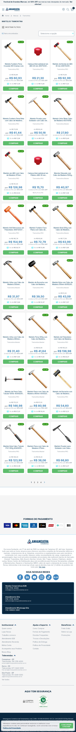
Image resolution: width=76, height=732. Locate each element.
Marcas (15, 16)
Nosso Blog (6, 652)
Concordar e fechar (66, 725)
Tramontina (26, 16)
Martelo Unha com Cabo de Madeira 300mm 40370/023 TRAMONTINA (13, 284)
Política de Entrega (40, 642)
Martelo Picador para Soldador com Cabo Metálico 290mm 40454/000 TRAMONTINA (63, 449)
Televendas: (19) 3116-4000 (12, 661)
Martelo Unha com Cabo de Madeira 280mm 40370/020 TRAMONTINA (13, 339)
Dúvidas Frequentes (40, 635)
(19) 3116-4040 (12, 599)
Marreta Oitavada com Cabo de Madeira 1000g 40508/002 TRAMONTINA (62, 175)
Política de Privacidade (41, 645)
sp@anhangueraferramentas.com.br (12, 676)
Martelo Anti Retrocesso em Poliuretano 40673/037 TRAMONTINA (13, 230)
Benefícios (67, 625)
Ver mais (42, 567)
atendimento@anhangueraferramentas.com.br (18, 601)
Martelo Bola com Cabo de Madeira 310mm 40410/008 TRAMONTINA (62, 284)
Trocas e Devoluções (41, 638)
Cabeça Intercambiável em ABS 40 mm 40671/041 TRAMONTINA (38, 66)
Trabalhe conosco (9, 635)
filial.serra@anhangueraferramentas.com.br (14, 670)
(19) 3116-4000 (12, 588)
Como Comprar (38, 628)
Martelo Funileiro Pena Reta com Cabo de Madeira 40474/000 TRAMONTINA (13, 120)
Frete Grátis (65, 628)
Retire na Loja (66, 632)
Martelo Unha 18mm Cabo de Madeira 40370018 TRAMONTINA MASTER (62, 120)
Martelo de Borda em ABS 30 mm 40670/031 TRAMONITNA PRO (62, 66)
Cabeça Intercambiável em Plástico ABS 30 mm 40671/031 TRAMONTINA (38, 175)
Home (7, 16)
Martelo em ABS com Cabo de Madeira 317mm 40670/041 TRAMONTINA (13, 175)
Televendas (9, 655)
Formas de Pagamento (41, 632)
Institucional (9, 625)
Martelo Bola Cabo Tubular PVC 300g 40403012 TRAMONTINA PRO (13, 448)
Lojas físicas (6, 632)
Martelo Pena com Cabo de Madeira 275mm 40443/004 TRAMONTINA (38, 448)
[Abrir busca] (68, 9)
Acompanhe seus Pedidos (12, 649)
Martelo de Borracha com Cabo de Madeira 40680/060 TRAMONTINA (62, 393)
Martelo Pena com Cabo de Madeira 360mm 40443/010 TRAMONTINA (38, 393)
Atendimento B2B (8, 638)
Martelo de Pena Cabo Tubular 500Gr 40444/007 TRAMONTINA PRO (13, 393)
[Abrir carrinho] (72, 9)
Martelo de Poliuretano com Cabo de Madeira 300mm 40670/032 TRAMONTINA (62, 340)
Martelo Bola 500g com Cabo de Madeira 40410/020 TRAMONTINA (62, 230)
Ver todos (5, 680)
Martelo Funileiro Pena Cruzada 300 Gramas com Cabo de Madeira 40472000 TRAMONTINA (13, 67)
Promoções (65, 635)
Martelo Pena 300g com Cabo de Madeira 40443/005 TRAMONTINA (38, 339)
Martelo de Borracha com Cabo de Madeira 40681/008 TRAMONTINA (38, 284)
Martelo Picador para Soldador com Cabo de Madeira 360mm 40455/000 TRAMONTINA (38, 121)
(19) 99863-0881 (12, 610)
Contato (36, 649)
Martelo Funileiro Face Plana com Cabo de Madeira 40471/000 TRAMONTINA (38, 231)
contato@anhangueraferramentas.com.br (16, 590)
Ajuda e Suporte (42, 625)
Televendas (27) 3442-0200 (13, 668)
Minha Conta (6, 645)
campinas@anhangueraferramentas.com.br (14, 663)
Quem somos (7, 628)
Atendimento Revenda (10, 642)
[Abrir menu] (3, 9)
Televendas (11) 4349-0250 (12, 675)
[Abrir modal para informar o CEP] (63, 9)
